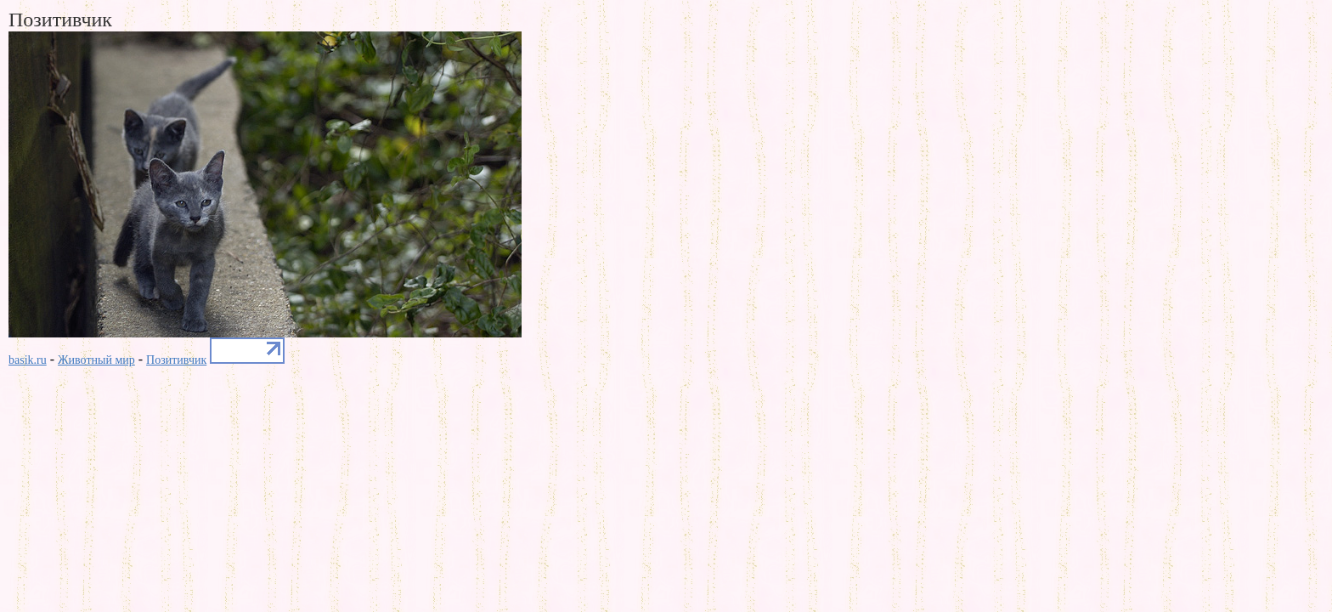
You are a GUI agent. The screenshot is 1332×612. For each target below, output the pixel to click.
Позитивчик (176, 360)
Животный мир (96, 360)
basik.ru (27, 360)
